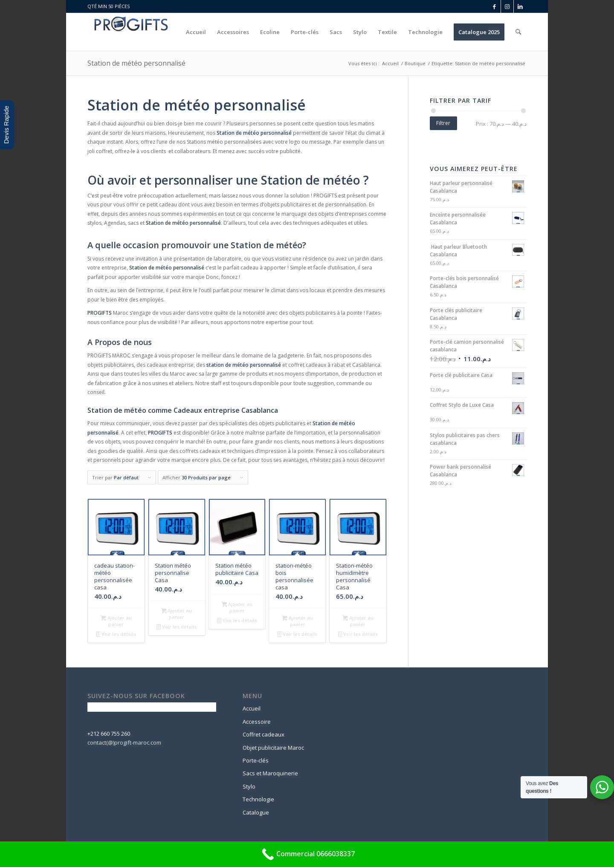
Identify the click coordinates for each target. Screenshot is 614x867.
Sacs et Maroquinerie (270, 773)
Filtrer (443, 123)
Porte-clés (256, 760)
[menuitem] (195, 32)
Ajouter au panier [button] (116, 621)
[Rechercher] (518, 32)
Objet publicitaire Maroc (273, 747)
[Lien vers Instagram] (507, 6)
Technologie (258, 799)
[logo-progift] (129, 32)
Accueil (252, 708)
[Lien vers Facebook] (494, 6)
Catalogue (256, 812)
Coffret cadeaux (263, 734)
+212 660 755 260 (108, 733)
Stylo (249, 786)
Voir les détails (116, 634)
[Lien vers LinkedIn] (520, 6)
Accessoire (257, 721)
